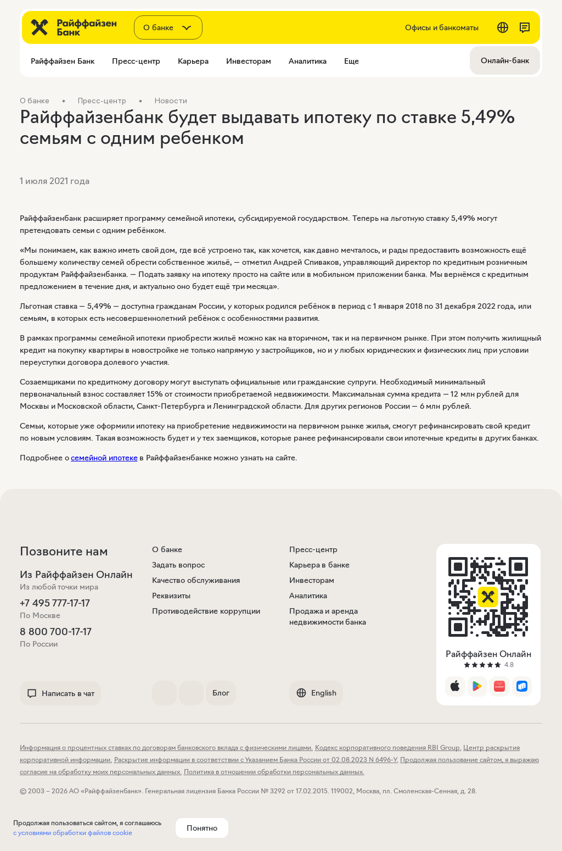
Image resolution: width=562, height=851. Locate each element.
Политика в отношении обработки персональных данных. (274, 771)
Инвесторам (311, 580)
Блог (220, 693)
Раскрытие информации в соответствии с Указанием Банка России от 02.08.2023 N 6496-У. (256, 759)
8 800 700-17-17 (56, 632)
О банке (167, 549)
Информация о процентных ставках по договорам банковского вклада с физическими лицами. (166, 747)
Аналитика (308, 595)
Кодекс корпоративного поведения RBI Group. (388, 747)
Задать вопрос (178, 565)
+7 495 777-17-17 (55, 603)
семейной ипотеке (104, 458)
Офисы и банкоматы (442, 27)
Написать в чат (60, 693)
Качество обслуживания (196, 580)
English (316, 692)
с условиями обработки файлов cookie (72, 832)
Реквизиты (171, 595)
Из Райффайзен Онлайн (76, 575)
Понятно (202, 828)
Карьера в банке (319, 565)
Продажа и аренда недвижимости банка (328, 616)
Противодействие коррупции (206, 611)
